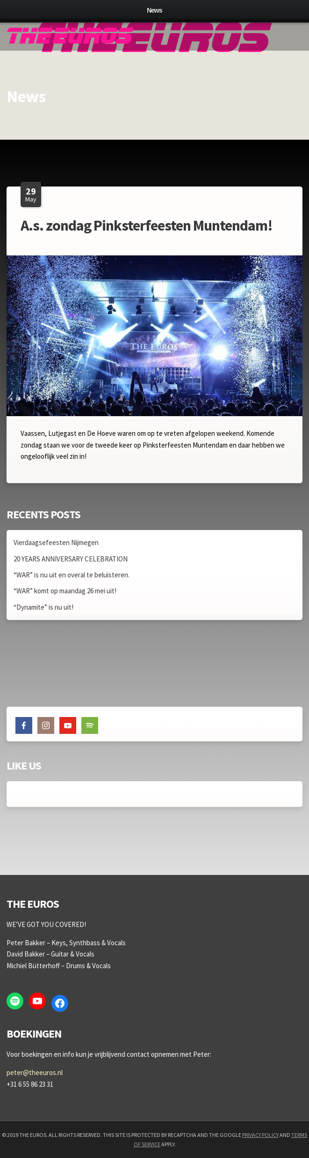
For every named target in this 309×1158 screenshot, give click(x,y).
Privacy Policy (260, 1134)
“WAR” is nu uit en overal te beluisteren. (71, 574)
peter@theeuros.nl (35, 1072)
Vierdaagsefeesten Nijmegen (56, 542)
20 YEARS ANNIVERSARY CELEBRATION (71, 558)
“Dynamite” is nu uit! (43, 607)
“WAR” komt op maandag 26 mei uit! (65, 590)
